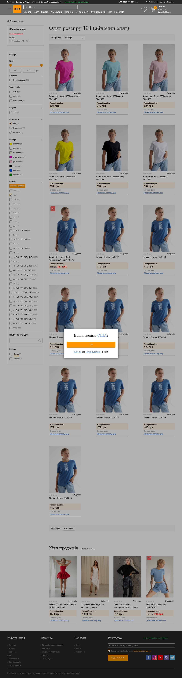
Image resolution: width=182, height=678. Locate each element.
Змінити (77, 352)
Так (91, 344)
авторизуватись (92, 352)
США (102, 335)
